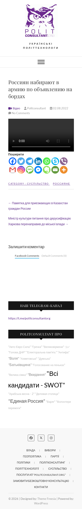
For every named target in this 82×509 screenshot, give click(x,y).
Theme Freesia (46, 498)
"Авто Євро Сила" (19, 347)
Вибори (50, 450)
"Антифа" (64, 352)
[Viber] (64, 161)
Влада (30, 450)
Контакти (41, 487)
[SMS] (29, 170)
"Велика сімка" (17, 375)
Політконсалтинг (52, 462)
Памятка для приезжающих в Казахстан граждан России (38, 205)
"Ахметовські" (28, 358)
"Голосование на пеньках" (48, 365)
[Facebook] (12, 161)
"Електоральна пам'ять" (41, 352)
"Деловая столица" (47, 394)
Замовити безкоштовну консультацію (41, 481)
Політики (23, 462)
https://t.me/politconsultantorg (29, 318)
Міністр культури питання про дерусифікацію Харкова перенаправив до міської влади (39, 221)
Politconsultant (35, 108)
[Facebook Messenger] (38, 170)
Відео (16, 108)
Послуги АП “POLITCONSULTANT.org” (40, 474)
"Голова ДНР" (17, 352)
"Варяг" (50, 401)
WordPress (41, 503)
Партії (55, 456)
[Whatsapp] (47, 161)
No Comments (21, 113)
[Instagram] (21, 170)
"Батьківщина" (20, 365)
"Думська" (44, 358)
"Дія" (67, 346)
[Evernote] (47, 170)
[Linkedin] (38, 161)
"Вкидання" (37, 374)
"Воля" (13, 358)
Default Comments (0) (54, 255)
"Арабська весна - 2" (21, 394)
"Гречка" (36, 347)
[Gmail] (12, 170)
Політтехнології (27, 468)
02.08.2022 (59, 108)
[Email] (55, 170)
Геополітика (32, 456)
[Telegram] (29, 161)
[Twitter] (21, 161)
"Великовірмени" (53, 347)
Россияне (61, 183)
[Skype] (55, 161)
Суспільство (38, 183)
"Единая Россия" (26, 401)
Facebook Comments (27, 255)
